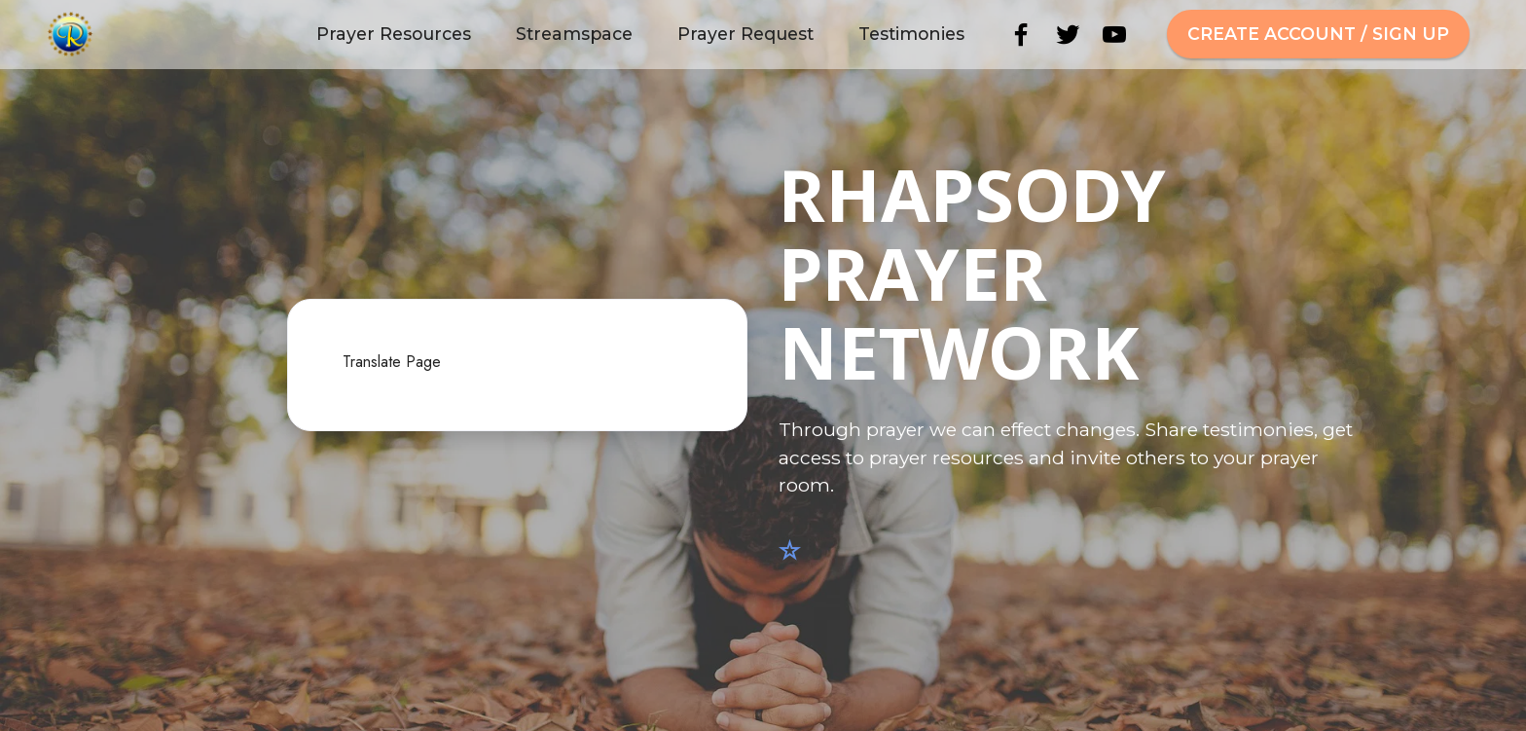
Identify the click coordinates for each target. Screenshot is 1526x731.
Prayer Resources (393, 33)
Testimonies (911, 33)
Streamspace (574, 33)
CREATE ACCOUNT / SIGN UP (1318, 33)
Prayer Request (745, 33)
